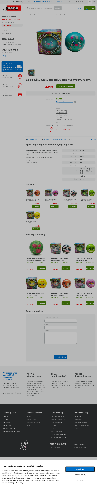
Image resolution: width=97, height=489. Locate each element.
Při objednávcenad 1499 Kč (12, 66)
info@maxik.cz (7, 56)
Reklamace (6, 422)
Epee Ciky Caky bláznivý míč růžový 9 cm (51, 200)
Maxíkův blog (31, 419)
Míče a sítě (7, 25)
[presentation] (60, 349)
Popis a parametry (33, 139)
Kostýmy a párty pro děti (59, 437)
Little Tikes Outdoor (57, 422)
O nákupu (84, 2)
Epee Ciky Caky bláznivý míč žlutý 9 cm (32, 222)
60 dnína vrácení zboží (8, 85)
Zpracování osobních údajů (11, 431)
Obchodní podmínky (9, 428)
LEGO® (53, 425)
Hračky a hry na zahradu (11, 19)
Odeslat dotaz (60, 357)
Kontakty (5, 416)
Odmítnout (80, 480)
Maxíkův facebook (80, 447)
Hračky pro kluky (61, 111)
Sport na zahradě (8, 22)
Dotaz (72, 139)
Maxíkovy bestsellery (58, 419)
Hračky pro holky (61, 115)
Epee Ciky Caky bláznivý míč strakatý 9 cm (69, 200)
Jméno (46, 324)
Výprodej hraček (56, 431)
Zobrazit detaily (80, 475)
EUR (94, 2)
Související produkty (59, 139)
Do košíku (36, 206)
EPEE (58, 108)
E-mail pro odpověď (50, 318)
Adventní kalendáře (57, 416)
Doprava (5, 419)
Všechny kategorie (9, 16)
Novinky (53, 428)
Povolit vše (80, 469)
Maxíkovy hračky (30, 14)
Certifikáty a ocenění (33, 422)
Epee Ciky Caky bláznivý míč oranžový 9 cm (32, 200)
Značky (4, 30)
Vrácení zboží (7, 425)
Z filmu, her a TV (7, 33)
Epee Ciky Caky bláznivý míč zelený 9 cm (87, 200)
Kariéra (29, 425)
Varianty (46, 139)
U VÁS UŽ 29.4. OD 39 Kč (66, 102)
